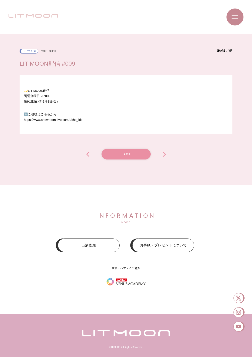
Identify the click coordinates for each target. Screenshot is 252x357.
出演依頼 (89, 245)
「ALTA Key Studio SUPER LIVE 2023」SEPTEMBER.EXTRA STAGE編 (164, 154)
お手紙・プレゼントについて (163, 245)
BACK (126, 154)
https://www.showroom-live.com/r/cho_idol (53, 119)
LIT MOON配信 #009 (87, 154)
